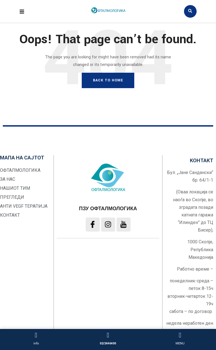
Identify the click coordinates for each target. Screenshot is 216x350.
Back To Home (108, 80)
